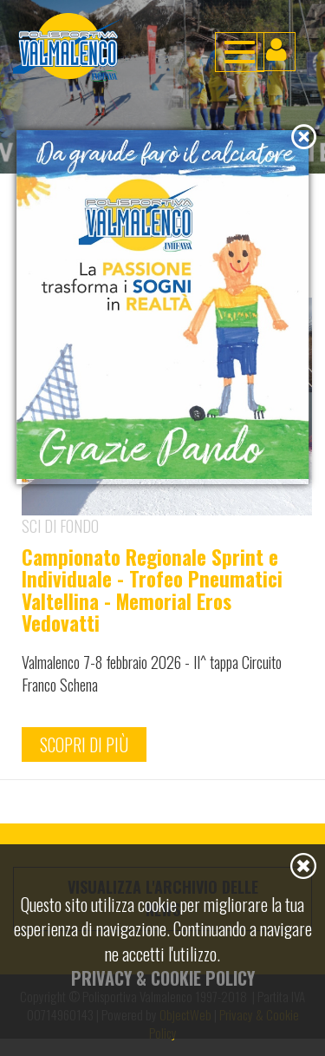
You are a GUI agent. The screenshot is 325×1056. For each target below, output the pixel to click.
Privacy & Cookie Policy (163, 978)
